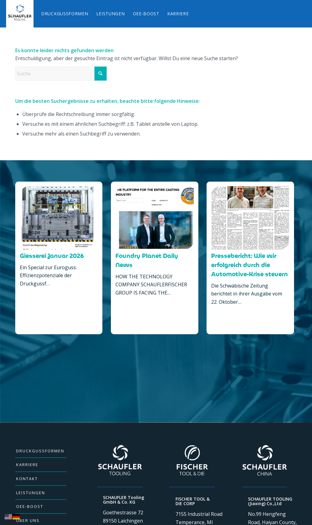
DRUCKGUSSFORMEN (40, 451)
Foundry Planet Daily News (146, 260)
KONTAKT (27, 478)
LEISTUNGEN (30, 492)
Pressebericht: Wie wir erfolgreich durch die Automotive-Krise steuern (249, 265)
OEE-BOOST (29, 506)
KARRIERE (27, 464)
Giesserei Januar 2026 (52, 256)
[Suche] (61, 74)
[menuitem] (21, 13)
